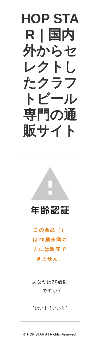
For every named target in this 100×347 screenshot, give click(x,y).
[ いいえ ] (58, 308)
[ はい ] (39, 308)
